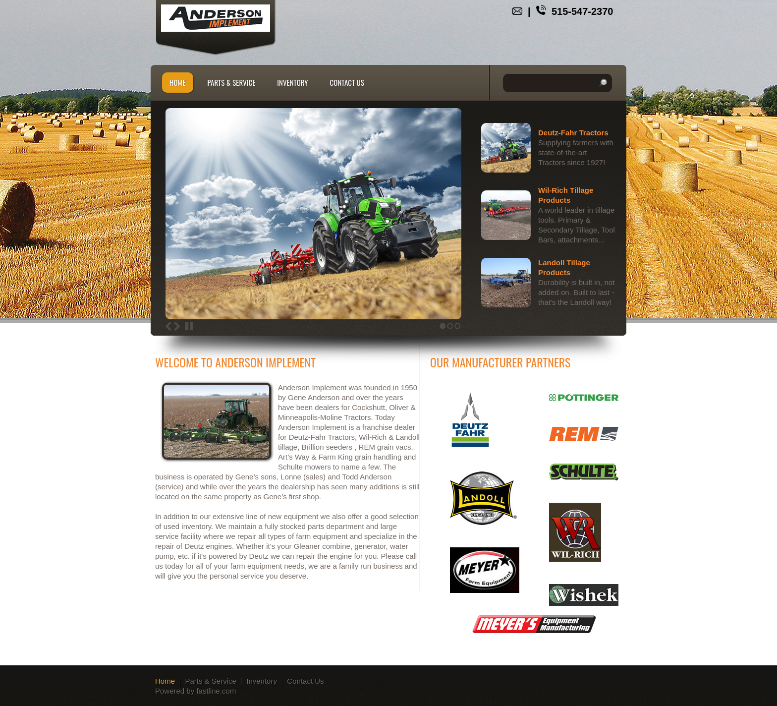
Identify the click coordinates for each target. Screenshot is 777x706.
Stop (189, 326)
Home (177, 82)
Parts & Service (232, 82)
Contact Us (347, 82)
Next (177, 326)
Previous (168, 326)
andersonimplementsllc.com (215, 18)
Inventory (292, 82)
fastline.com (216, 691)
